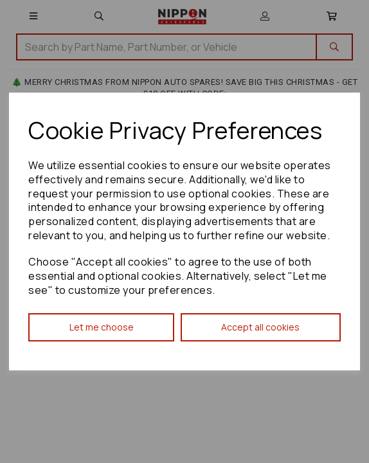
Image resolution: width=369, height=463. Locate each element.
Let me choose (101, 327)
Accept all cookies (260, 327)
